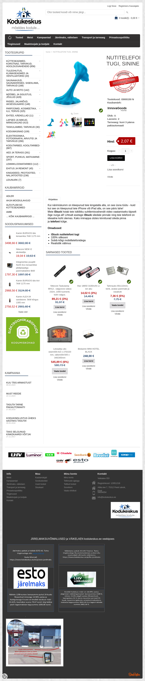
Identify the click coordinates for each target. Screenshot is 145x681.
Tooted (19, 37)
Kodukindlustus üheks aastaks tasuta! (23, 420)
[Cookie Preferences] (5, 676)
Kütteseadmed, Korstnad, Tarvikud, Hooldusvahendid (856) (20, 64)
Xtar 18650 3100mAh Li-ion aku (88, 287)
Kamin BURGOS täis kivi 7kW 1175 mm (27, 282)
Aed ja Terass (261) (18, 152)
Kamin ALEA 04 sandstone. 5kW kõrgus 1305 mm (27, 299)
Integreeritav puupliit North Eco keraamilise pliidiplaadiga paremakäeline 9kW (26, 266)
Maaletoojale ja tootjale (36, 44)
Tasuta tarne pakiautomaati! (23, 406)
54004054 (102, 492)
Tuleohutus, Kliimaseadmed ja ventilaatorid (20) (17, 73)
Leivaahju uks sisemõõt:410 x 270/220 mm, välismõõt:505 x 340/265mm (59, 353)
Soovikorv (68, 487)
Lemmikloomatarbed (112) (22, 164)
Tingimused (13, 44)
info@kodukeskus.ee (107, 497)
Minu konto (69, 477)
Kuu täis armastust (23, 383)
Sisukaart (39, 487)
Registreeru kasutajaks (129, 6)
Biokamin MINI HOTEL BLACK (88, 350)
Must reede (23, 394)
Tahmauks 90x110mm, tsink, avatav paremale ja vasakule (117, 289)
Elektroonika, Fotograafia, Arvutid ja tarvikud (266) (21, 138)
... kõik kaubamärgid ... (20, 216)
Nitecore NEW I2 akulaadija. (24, 250)
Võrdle (110, 177)
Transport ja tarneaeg (93, 37)
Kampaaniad (44, 37)
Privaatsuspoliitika (119, 37)
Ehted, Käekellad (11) (19, 115)
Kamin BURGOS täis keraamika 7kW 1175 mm (28, 234)
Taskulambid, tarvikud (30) (23, 127)
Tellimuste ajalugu (71, 481)
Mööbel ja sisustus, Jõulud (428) (19, 95)
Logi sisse (111, 6)
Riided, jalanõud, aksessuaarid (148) (18, 102)
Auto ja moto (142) (17, 90)
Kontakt (58, 44)
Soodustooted (41, 481)
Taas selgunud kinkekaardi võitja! (23, 434)
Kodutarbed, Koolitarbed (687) (22, 146)
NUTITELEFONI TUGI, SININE (65, 52)
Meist (30, 37)
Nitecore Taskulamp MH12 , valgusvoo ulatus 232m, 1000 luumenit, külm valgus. (59, 290)
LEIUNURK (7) (13, 180)
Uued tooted (40, 484)
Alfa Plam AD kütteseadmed (15, 206)
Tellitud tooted (70, 484)
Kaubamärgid (41, 477)
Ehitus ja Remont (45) (19, 168)
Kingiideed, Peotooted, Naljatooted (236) (21, 174)
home (48, 52)
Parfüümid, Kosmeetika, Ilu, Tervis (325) (21, 109)
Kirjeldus (53, 199)
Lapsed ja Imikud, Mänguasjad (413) (17, 121)
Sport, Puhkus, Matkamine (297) (22, 158)
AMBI (9, 212)
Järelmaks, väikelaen (66, 37)
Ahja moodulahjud (18, 200)
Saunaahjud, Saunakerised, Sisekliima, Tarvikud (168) (22, 83)
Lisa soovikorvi (115, 169)
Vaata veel (23, 312)
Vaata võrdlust (70, 491)
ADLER (10, 196)
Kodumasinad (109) (17, 131)
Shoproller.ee (134, 674)
